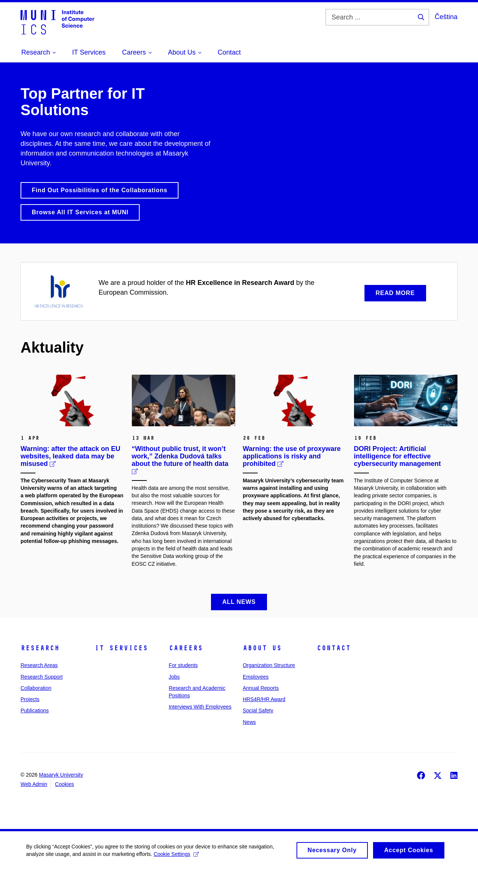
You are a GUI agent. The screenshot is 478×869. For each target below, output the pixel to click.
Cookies (64, 784)
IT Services (121, 648)
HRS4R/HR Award (264, 699)
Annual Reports (261, 688)
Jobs (174, 677)
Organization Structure (269, 665)
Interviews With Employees (200, 707)
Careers (186, 648)
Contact (334, 648)
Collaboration (36, 688)
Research (40, 648)
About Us (262, 648)
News (249, 722)
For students (183, 665)
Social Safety (258, 710)
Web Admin (34, 784)
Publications (35, 710)
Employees (256, 677)
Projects (30, 699)
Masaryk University (61, 775)
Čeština (446, 17)
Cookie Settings (176, 856)
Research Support (42, 677)
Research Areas (39, 665)
